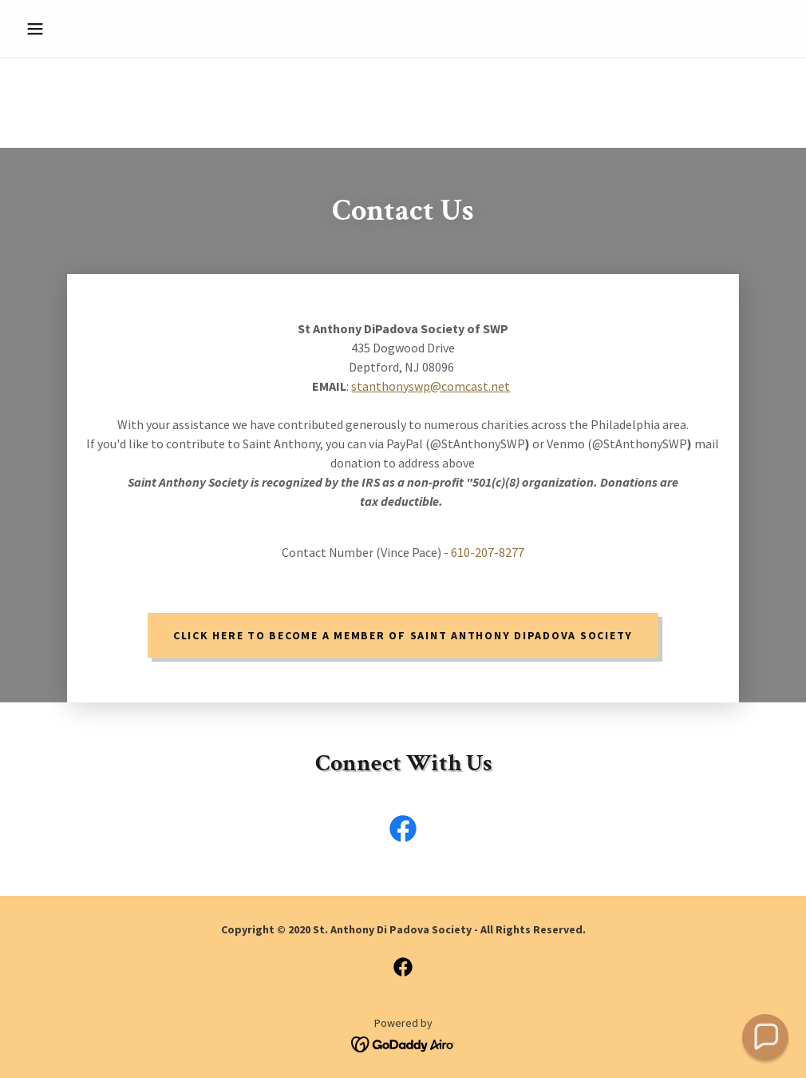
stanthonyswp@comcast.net (430, 386)
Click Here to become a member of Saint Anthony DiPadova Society (403, 635)
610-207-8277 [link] (487, 552)
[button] (76, 29)
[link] (403, 832)
